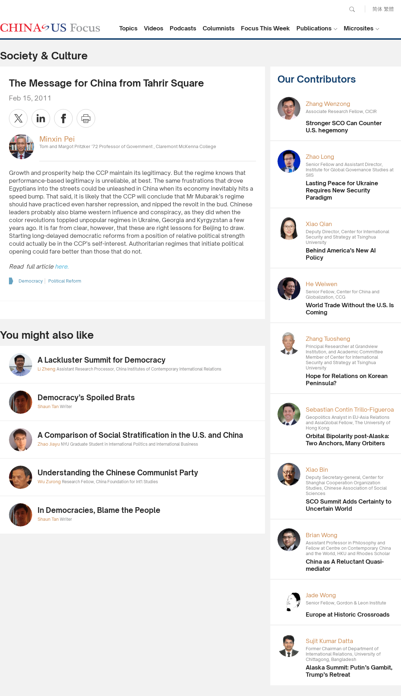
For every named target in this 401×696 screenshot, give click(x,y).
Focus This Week (265, 28)
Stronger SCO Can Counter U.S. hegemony (344, 126)
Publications (314, 28)
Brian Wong (321, 535)
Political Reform (64, 281)
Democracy (31, 281)
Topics (128, 28)
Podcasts (183, 28)
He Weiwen (321, 284)
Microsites (358, 28)
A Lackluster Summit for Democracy (101, 360)
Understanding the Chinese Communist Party (118, 472)
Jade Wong (321, 595)
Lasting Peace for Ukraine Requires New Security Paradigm (342, 190)
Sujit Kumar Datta (329, 640)
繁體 (389, 9)
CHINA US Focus (50, 27)
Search (352, 9)
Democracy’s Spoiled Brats (86, 397)
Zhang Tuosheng (328, 338)
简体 (377, 9)
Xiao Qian (319, 223)
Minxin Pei (57, 138)
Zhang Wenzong (328, 103)
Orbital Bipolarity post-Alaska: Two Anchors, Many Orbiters (347, 439)
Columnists (219, 28)
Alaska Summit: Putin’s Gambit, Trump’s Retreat (349, 671)
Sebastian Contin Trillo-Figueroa (350, 409)
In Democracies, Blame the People (99, 510)
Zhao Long (320, 156)
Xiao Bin (317, 469)
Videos (153, 28)
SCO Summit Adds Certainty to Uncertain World (348, 505)
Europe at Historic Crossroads (348, 614)
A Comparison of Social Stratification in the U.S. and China (140, 435)
